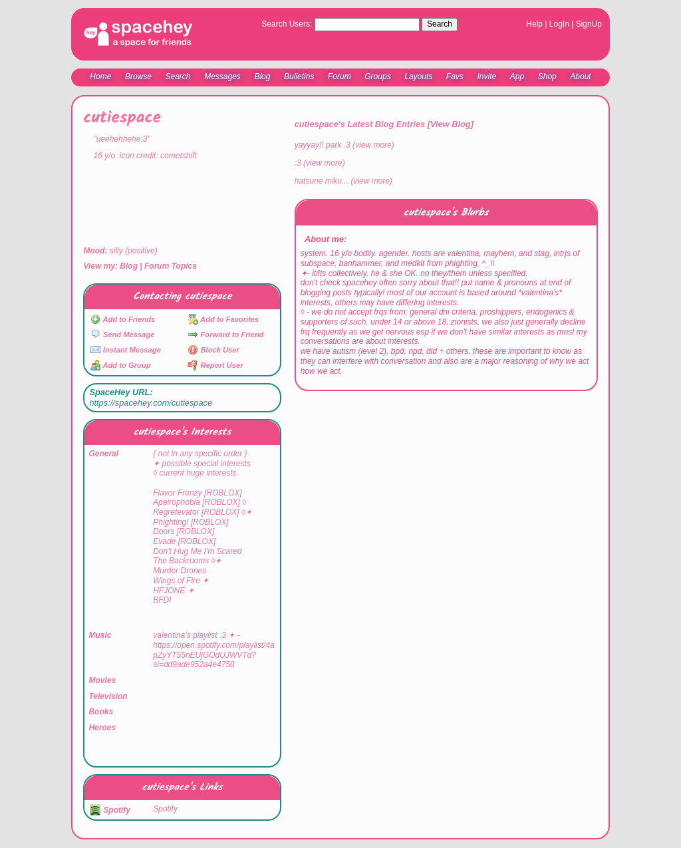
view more (373, 145)
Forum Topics (170, 266)
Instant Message (125, 350)
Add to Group (120, 365)
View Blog (450, 124)
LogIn (559, 24)
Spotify (110, 810)
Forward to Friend (225, 335)
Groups (377, 76)
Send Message (122, 335)
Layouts (418, 76)
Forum (339, 76)
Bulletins (299, 76)
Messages (222, 76)
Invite (486, 76)
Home (100, 76)
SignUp (589, 24)
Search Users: (286, 24)
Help (534, 24)
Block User (213, 350)
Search (439, 24)
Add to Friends (123, 319)
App (517, 76)
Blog (262, 76)
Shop (547, 76)
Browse (138, 76)
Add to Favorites (223, 319)
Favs (455, 76)
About (580, 76)
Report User (215, 365)
